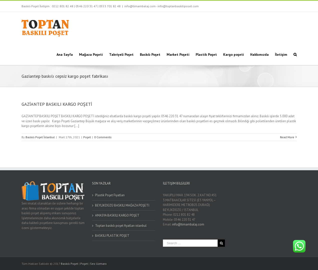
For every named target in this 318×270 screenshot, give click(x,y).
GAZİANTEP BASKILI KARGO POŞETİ (57, 104)
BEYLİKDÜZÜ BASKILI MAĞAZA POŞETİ (122, 205)
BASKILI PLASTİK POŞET (112, 236)
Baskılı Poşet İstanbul (40, 137)
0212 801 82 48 (62, 6)
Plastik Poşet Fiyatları (110, 195)
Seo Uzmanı (98, 264)
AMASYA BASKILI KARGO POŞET (117, 215)
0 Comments (103, 137)
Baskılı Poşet (69, 264)
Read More (287, 137)
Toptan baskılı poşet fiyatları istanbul (121, 226)
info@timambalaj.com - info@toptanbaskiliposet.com (161, 6)
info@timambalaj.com (188, 224)
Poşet (87, 137)
